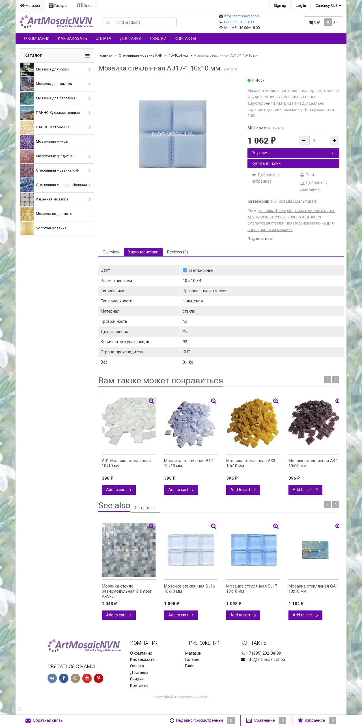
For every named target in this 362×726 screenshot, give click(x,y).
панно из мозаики (276, 229)
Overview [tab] (111, 252)
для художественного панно (274, 217)
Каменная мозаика (44, 199)
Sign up (280, 5)
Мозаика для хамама (46, 84)
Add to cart (119, 489)
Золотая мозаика (43, 228)
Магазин (30, 5)
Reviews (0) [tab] (177, 252)
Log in (301, 5)
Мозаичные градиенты (48, 156)
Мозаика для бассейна (47, 98)
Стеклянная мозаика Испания (53, 185)
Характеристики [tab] (143, 252)
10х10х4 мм (178, 55)
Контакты (185, 38)
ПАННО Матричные (45, 127)
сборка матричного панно (311, 210)
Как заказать (72, 38)
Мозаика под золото (46, 214)
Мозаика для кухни (44, 69)
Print (307, 175)
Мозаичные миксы (44, 142)
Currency (327, 5)
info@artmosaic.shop (241, 16)
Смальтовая (304, 201)
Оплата (103, 38)
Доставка (131, 38)
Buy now (293, 153)
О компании (36, 38)
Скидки (158, 38)
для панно (311, 217)
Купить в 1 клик (266, 163)
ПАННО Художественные (50, 113)
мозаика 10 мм (272, 210)
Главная (105, 55)
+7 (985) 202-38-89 (238, 22)
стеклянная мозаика (290, 223)
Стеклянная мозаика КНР (49, 171)
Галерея (58, 5)
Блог (84, 5)
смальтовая (258, 223)
